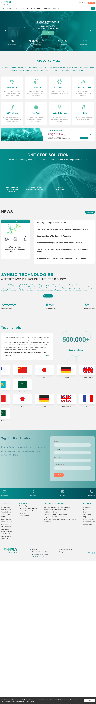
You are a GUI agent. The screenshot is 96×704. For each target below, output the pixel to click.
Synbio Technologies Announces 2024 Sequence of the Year (15, 249)
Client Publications (88, 519)
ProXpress (22, 513)
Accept (89, 700)
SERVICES (10, 8)
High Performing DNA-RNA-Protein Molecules (57, 507)
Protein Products (24, 515)
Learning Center (88, 524)
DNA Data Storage (6, 539)
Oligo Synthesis (5, 514)
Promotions (86, 507)
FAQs (84, 517)
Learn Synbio (48, 296)
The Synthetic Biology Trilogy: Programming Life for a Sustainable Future (62, 250)
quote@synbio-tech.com (73, 552)
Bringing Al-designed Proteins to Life (54, 517)
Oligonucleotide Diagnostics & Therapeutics (56, 509)
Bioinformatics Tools (89, 521)
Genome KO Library (7, 521)
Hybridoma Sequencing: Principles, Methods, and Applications (61, 258)
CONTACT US (83, 2)
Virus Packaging (6, 526)
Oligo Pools (4, 524)
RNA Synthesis (5, 517)
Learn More (48, 33)
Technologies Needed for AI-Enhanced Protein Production (60, 519)
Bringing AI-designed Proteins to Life (51, 223)
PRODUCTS (20, 8)
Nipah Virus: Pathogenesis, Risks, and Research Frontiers (59, 243)
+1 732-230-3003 (39, 556)
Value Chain (47, 521)
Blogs (84, 512)
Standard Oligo (23, 506)
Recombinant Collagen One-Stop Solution (56, 514)
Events (85, 509)
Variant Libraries (6, 519)
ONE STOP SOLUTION (33, 8)
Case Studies (87, 514)
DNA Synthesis (5, 507)
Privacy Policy (30, 701)
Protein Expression (6, 531)
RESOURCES (46, 8)
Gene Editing (5, 529)
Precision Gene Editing (50, 512)
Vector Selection (6, 509)
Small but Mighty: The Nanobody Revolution (54, 236)
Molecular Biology (6, 512)
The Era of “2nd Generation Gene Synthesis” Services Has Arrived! (63, 229)
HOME (3, 8)
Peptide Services (6, 536)
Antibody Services (6, 534)
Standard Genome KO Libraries (28, 508)
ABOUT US (56, 8)
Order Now (91, 2)
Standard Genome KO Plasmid (28, 511)
